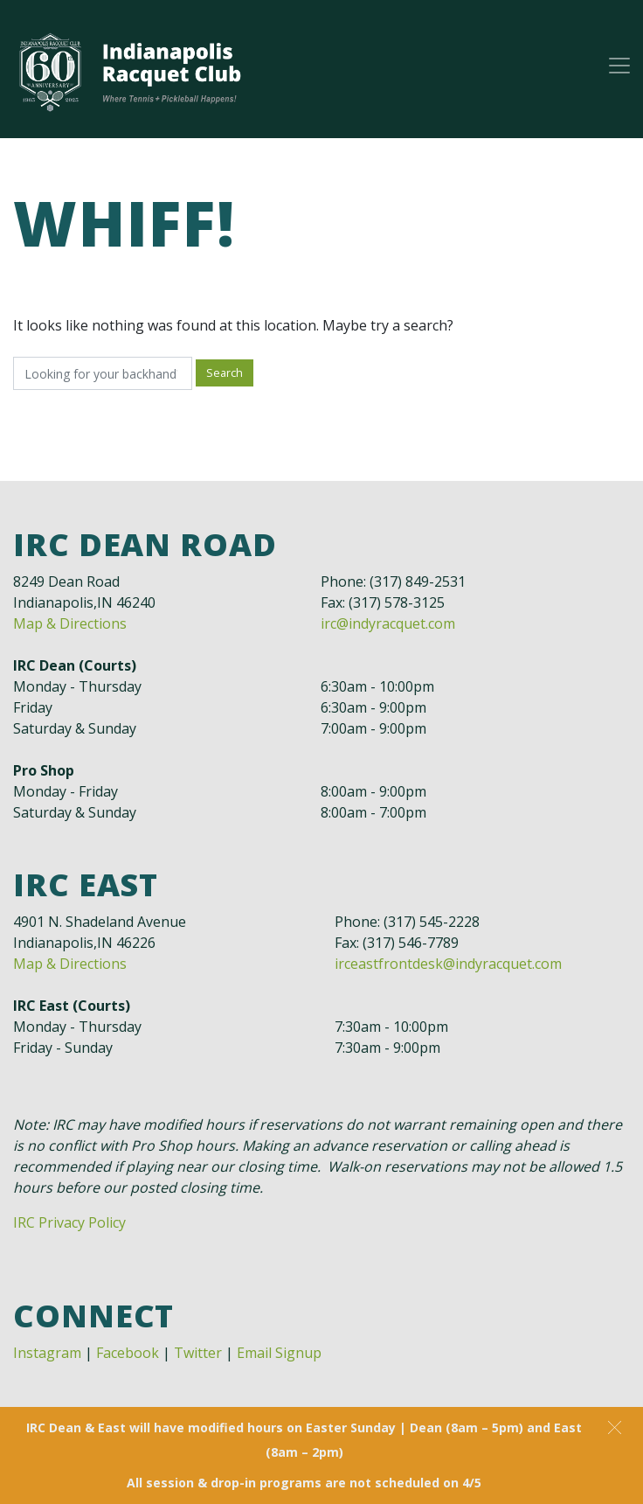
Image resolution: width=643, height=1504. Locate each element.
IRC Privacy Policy (69, 1222)
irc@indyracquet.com (388, 623)
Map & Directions (70, 623)
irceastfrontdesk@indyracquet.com (448, 963)
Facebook (127, 1352)
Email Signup (279, 1352)
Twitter (198, 1352)
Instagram (47, 1352)
